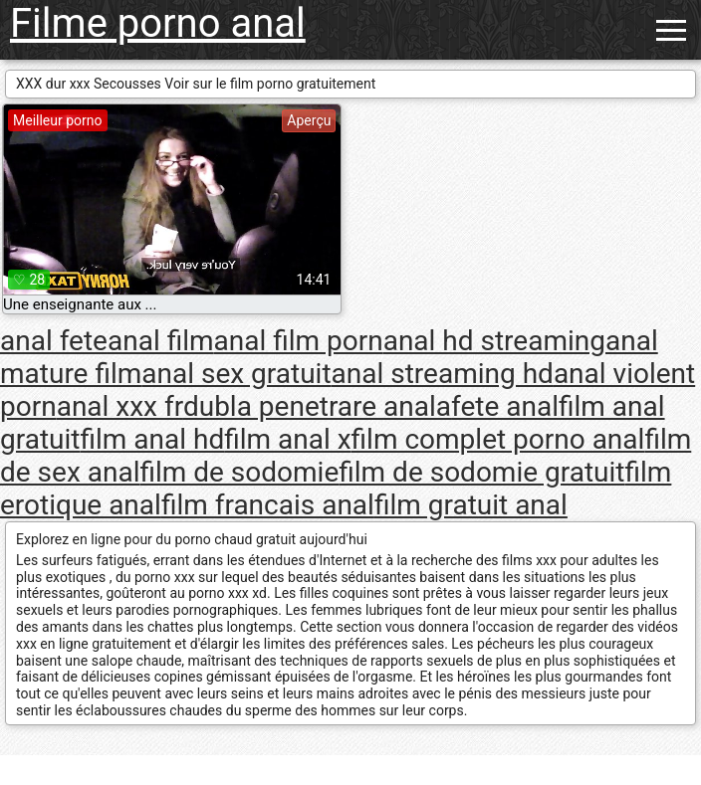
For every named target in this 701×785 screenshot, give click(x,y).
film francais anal (267, 505)
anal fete (54, 340)
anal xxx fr (120, 406)
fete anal (505, 406)
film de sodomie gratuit (481, 472)
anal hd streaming (494, 340)
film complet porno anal (498, 439)
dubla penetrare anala (317, 406)
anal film (161, 340)
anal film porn (298, 340)
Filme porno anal (158, 23)
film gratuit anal (471, 505)
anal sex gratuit (236, 373)
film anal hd (152, 439)
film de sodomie (239, 472)
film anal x (287, 439)
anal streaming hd (443, 373)
